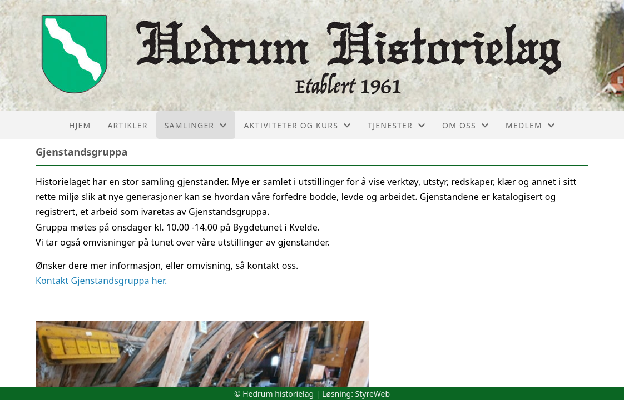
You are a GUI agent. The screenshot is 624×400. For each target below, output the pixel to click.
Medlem (530, 125)
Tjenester (396, 125)
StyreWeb (372, 393)
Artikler (127, 125)
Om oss (465, 125)
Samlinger (196, 125)
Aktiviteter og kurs (297, 125)
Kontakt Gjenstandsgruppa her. (101, 280)
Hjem (80, 125)
